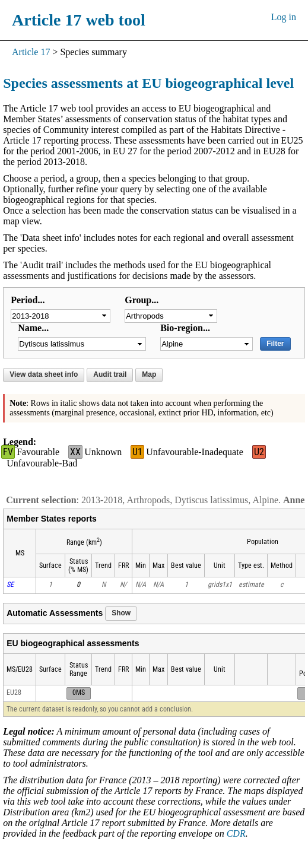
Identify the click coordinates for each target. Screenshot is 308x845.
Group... (141, 300)
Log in (283, 17)
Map (149, 374)
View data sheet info (43, 374)
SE (10, 584)
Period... (28, 300)
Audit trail (109, 374)
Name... (33, 328)
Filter (275, 343)
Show (121, 613)
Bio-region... (185, 328)
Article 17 (31, 52)
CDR (236, 833)
